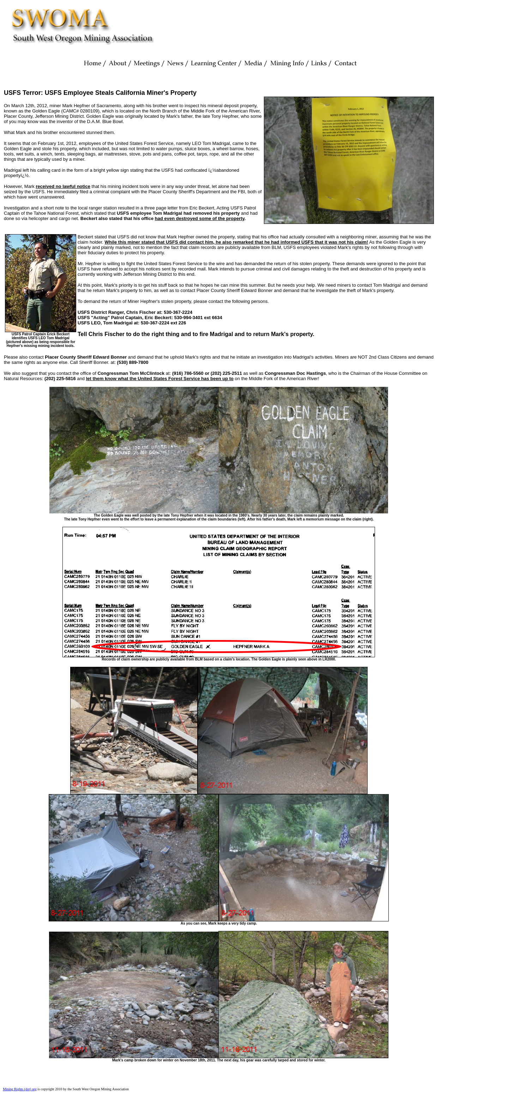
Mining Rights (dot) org (20, 1089)
